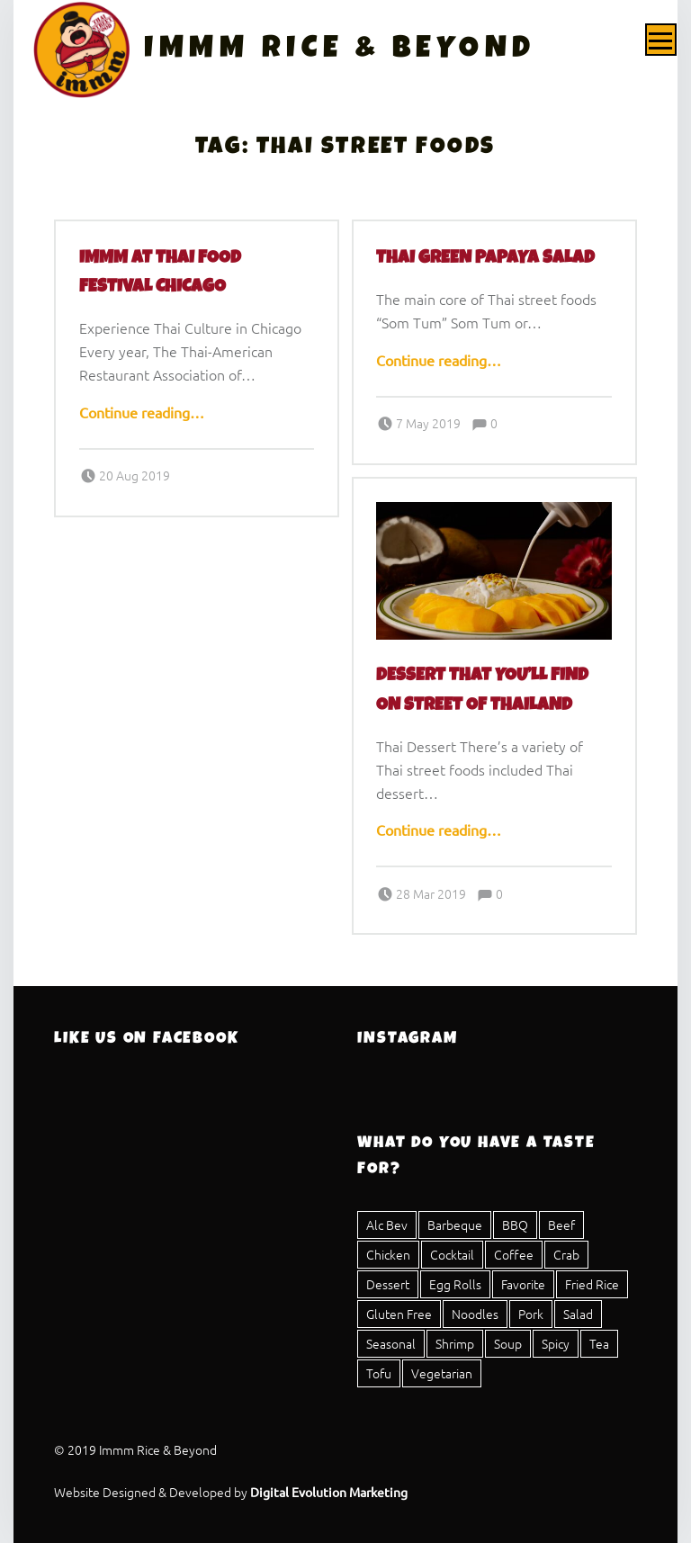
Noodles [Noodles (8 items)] (475, 1314)
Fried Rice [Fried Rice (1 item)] (592, 1284)
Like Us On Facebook (146, 1039)
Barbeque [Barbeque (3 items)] (454, 1225)
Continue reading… (141, 412)
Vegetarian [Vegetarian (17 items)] (441, 1373)
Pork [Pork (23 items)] (530, 1314)
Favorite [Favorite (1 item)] (523, 1284)
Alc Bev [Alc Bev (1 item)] (387, 1225)
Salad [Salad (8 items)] (578, 1314)
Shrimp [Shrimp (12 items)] (454, 1343)
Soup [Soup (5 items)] (508, 1343)
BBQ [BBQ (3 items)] (515, 1225)
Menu (661, 39)
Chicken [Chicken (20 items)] (388, 1254)
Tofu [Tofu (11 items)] (378, 1373)
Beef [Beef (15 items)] (561, 1225)
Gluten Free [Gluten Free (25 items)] (399, 1314)
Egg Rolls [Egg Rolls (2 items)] (455, 1284)
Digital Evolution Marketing (329, 1492)
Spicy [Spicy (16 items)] (556, 1343)
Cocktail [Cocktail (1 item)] (452, 1254)
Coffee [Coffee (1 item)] (514, 1254)
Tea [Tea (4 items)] (599, 1343)
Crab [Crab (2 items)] (566, 1254)
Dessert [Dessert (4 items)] (387, 1284)
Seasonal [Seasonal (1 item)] (391, 1343)
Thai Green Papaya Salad (485, 259)
